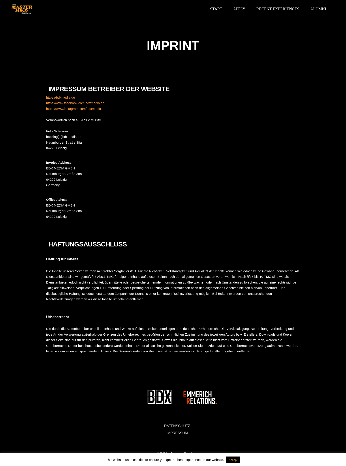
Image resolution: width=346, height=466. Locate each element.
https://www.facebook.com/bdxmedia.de (75, 103)
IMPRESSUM (177, 433)
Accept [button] (233, 460)
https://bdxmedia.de (60, 97)
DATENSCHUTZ (177, 426)
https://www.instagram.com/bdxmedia (73, 109)
